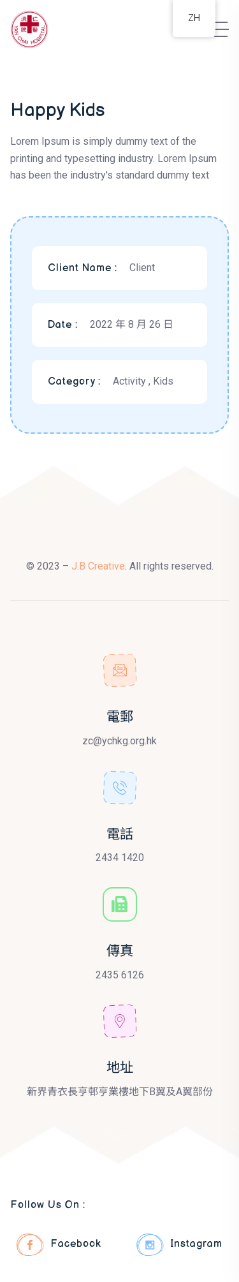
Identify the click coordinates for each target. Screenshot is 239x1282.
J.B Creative (98, 566)
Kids (163, 381)
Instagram (179, 1245)
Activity (130, 381)
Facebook (59, 1245)
